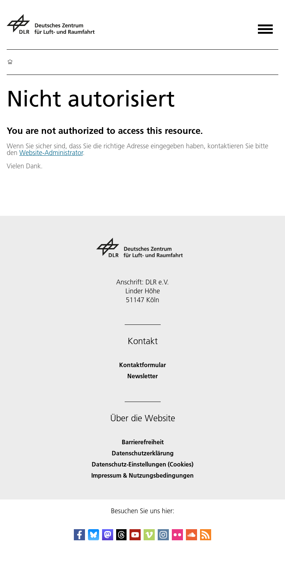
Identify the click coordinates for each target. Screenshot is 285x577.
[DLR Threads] (121, 538)
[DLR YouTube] (135, 538)
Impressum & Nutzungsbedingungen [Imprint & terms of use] (142, 475)
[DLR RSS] (205, 538)
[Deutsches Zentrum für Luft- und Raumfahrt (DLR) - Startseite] (54, 27)
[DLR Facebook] (79, 538)
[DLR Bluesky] (93, 538)
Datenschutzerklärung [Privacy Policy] (143, 453)
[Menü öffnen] (265, 26)
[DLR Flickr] (177, 538)
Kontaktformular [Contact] (142, 365)
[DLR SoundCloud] (191, 538)
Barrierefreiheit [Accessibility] (143, 442)
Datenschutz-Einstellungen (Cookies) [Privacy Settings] (142, 464)
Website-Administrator (51, 152)
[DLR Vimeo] (149, 538)
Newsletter (142, 376)
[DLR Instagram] (163, 538)
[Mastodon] (107, 538)
